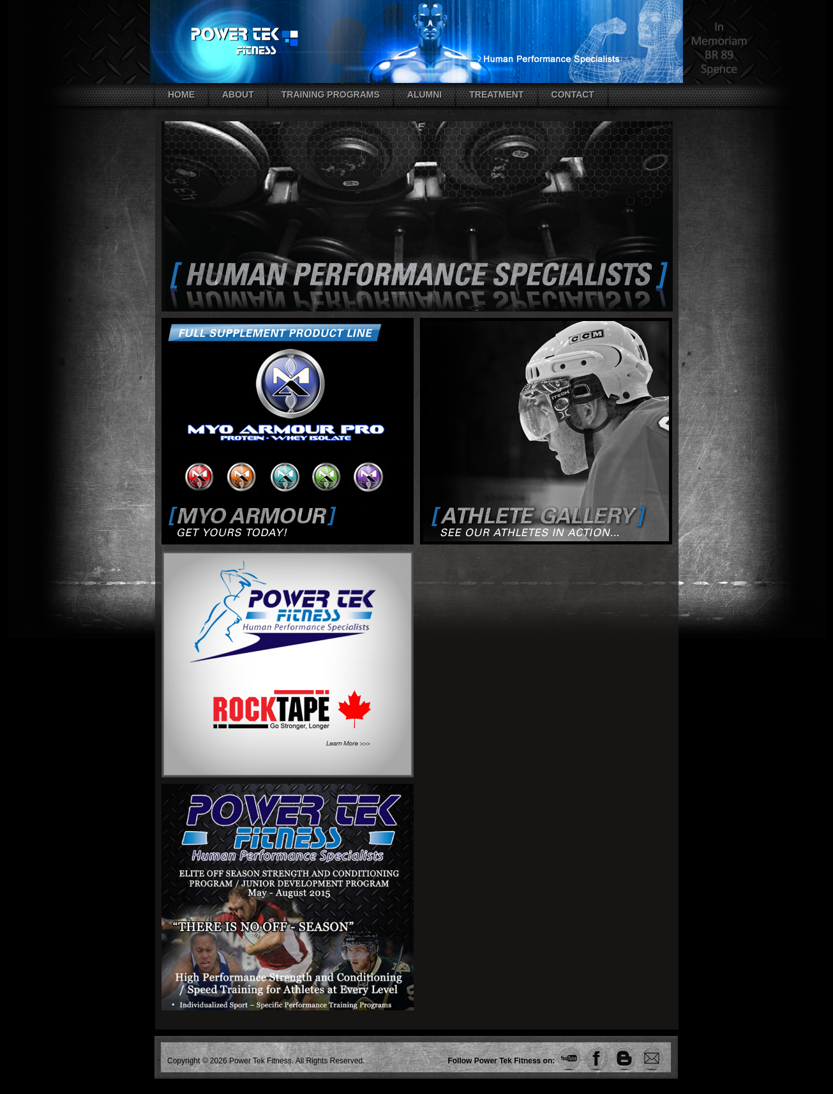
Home (181, 94)
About (238, 94)
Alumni (424, 94)
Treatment (496, 94)
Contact (573, 94)
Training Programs (330, 94)
